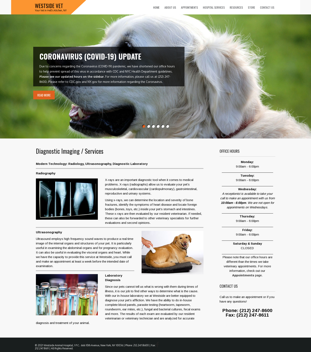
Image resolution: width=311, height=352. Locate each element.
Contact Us (267, 7)
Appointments (189, 7)
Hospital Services (214, 7)
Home (156, 7)
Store (251, 7)
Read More (44, 95)
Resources (236, 7)
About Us (170, 7)
